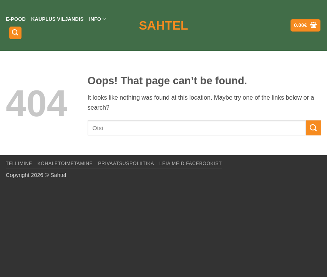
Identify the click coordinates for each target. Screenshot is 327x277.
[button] (15, 33)
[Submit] (313, 127)
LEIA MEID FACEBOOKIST (190, 163)
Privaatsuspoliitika (126, 163)
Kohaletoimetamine (65, 163)
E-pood (16, 19)
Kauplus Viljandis (57, 19)
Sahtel (163, 25)
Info (97, 19)
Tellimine (19, 163)
